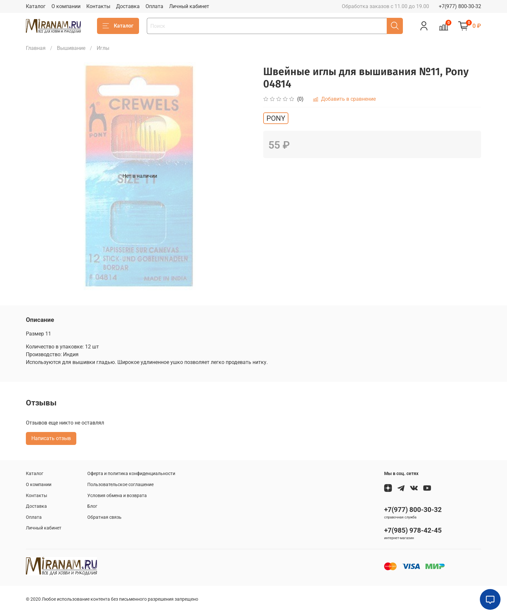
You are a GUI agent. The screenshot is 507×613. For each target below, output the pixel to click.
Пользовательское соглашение (120, 484)
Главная (36, 48)
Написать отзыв (51, 438)
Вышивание (71, 48)
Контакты (98, 6)
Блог (92, 506)
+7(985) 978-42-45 (413, 530)
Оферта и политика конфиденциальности (131, 473)
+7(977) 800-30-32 (460, 6)
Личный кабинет (189, 6)
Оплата (154, 6)
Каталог (36, 6)
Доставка (128, 6)
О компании (66, 6)
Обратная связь (104, 517)
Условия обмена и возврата (117, 495)
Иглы (103, 48)
